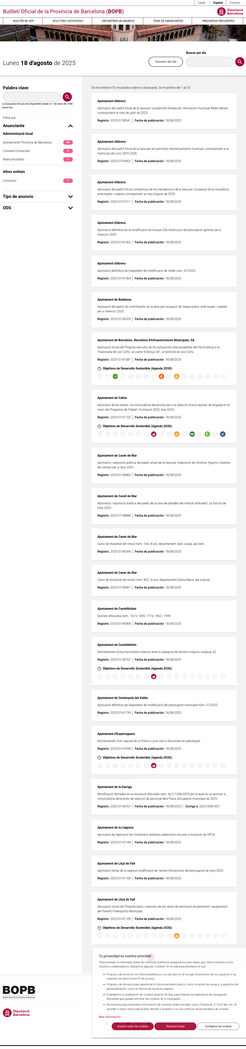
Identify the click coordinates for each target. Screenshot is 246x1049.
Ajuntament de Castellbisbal (116, 608)
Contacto (234, 2)
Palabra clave (15, 87)
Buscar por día (196, 53)
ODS (38, 207)
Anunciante (38, 125)
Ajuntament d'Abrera (111, 101)
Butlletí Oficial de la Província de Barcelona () (63, 11)
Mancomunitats (38, 159)
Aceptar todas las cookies (132, 1026)
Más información (110, 1017)
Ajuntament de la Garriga (114, 787)
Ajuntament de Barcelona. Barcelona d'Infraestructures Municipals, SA (145, 340)
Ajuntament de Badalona (114, 299)
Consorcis (38, 180)
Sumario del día (165, 61)
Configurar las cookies (218, 1026)
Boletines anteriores (68, 21)
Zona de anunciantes (168, 21)
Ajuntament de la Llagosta (115, 827)
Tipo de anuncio (38, 196)
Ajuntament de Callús (112, 398)
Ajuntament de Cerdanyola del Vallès (122, 698)
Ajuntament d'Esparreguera (116, 734)
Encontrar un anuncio (118, 21)
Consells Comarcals (38, 151)
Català (201, 2)
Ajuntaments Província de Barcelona (38, 142)
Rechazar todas (175, 1026)
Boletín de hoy (23, 21)
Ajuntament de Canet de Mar (117, 455)
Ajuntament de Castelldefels (116, 645)
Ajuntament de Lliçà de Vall (116, 863)
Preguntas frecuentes (218, 21)
